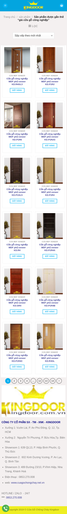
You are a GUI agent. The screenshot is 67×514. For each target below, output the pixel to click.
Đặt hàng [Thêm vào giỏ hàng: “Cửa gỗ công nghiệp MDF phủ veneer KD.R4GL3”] (17, 90)
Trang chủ (9, 17)
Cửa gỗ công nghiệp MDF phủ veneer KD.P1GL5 (17, 192)
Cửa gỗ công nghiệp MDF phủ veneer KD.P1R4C (17, 358)
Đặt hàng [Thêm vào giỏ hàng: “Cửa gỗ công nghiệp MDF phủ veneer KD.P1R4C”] (17, 367)
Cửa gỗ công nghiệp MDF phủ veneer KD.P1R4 (49, 192)
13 (46, 380)
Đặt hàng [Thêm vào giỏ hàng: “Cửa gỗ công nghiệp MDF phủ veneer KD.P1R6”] (17, 146)
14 (52, 380)
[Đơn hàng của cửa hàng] (33, 35)
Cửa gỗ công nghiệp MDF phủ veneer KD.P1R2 (49, 81)
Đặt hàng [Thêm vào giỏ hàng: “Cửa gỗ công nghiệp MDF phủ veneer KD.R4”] (17, 256)
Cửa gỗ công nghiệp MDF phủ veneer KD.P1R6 (17, 137)
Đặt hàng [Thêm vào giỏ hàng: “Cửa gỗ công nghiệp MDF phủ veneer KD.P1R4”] (50, 201)
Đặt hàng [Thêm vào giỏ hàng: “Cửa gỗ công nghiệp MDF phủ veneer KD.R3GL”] (50, 367)
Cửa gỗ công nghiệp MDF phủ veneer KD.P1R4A (49, 247)
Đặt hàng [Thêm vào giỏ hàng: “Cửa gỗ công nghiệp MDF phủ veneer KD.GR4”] (17, 312)
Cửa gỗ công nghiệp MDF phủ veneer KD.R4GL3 (17, 81)
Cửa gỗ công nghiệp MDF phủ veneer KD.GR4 (17, 303)
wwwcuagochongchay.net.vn (28, 482)
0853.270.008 (14, 497)
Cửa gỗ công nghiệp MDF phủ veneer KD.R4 (17, 247)
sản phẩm (24, 17)
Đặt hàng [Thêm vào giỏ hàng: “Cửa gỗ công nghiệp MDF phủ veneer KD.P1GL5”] (17, 201)
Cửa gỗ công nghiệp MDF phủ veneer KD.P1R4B (49, 303)
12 (39, 380)
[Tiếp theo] (59, 381)
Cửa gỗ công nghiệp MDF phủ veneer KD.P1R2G (49, 137)
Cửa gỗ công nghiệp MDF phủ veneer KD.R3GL (49, 358)
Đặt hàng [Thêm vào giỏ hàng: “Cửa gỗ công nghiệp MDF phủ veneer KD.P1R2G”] (50, 146)
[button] (5, 5)
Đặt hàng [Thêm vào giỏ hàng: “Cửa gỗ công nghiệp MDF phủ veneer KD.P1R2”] (50, 90)
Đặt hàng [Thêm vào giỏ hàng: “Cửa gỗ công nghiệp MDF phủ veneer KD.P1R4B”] (50, 312)
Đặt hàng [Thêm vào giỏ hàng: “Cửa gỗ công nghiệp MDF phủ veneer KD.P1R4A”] (50, 256)
